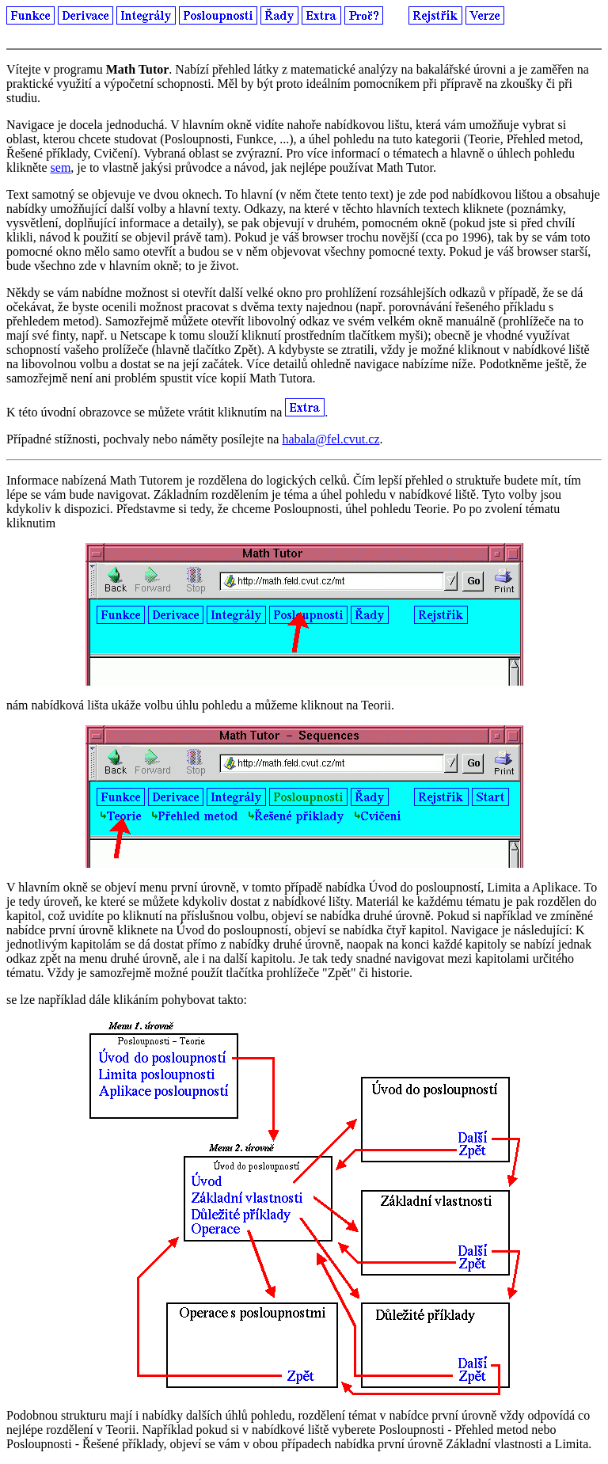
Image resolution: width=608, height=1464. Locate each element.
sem (61, 167)
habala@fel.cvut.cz (330, 439)
